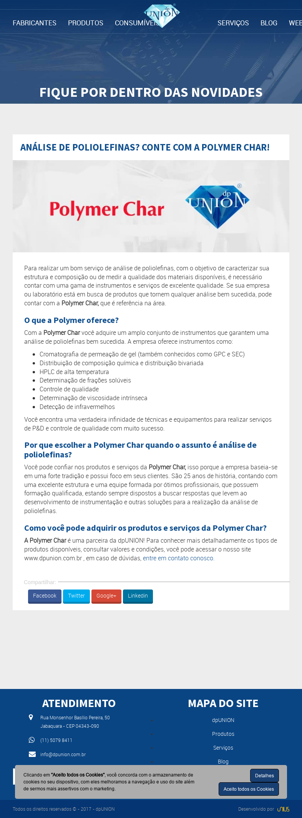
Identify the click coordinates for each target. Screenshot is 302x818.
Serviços (223, 747)
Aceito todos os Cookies (249, 789)
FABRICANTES (34, 22)
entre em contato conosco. (179, 558)
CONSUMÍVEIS (137, 22)
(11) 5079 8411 (56, 740)
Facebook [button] (44, 595)
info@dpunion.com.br (63, 754)
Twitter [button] (76, 595)
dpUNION (223, 720)
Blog (223, 761)
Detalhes (264, 775)
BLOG (269, 22)
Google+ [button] (106, 595)
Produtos (223, 733)
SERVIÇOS (233, 22)
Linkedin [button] (138, 595)
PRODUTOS (85, 22)
